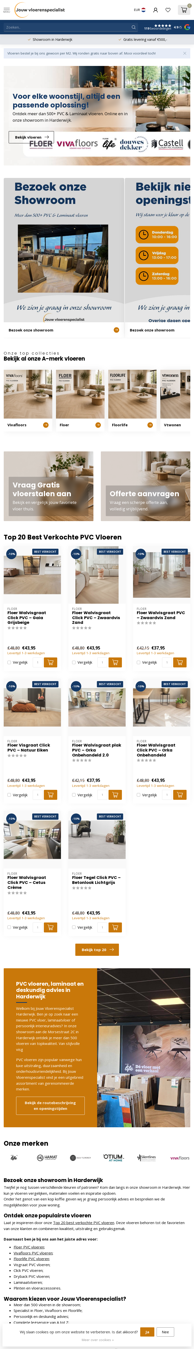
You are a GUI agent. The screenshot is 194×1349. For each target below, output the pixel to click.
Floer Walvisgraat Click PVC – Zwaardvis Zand (96, 617)
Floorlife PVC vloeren (31, 1258)
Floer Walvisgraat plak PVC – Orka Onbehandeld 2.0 (96, 750)
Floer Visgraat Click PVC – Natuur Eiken (28, 748)
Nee (165, 1331)
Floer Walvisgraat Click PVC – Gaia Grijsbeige (26, 617)
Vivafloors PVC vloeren (33, 1252)
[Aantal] (38, 662)
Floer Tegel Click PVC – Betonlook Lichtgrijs (96, 880)
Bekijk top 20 (98, 949)
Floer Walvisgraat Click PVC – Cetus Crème (26, 882)
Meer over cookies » (98, 1340)
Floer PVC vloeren (29, 1246)
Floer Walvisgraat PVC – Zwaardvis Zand (161, 615)
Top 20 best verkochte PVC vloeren (83, 1222)
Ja (147, 1331)
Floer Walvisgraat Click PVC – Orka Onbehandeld (156, 750)
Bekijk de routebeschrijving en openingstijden (50, 1105)
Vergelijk (20, 662)
